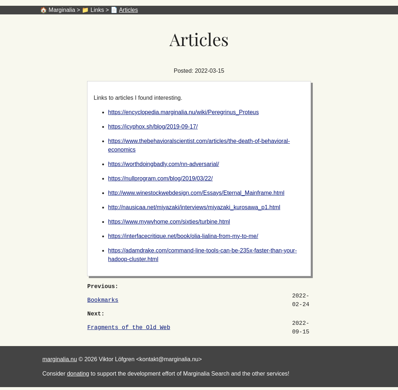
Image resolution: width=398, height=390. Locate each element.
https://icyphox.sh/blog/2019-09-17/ (153, 127)
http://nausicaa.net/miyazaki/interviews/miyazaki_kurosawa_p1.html (194, 207)
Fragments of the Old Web (128, 328)
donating (78, 374)
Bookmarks (102, 300)
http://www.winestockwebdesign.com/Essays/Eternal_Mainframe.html (196, 193)
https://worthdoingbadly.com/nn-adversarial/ (163, 164)
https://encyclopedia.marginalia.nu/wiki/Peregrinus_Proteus (183, 112)
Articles (128, 10)
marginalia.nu (59, 359)
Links (97, 10)
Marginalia (62, 10)
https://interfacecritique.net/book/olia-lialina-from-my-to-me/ (183, 236)
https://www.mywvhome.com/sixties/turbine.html (169, 222)
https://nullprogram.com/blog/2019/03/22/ (160, 178)
